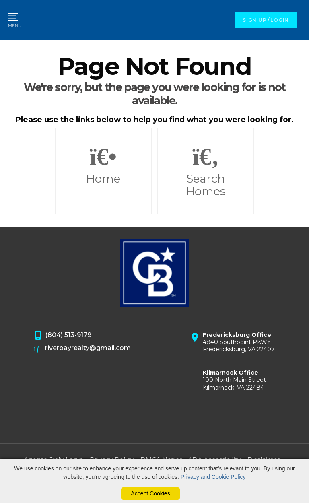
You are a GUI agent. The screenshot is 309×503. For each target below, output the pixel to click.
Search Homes (205, 171)
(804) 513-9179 (62, 335)
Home (103, 165)
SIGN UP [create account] (254, 20)
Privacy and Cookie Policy (213, 477)
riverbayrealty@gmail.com (82, 348)
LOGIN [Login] (279, 20)
